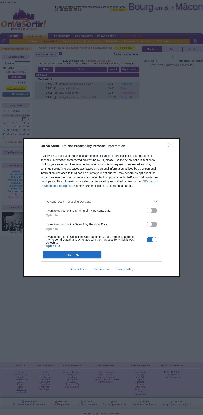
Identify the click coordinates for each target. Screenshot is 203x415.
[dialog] (101, 207)
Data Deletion (78, 269)
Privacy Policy (124, 269)
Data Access (101, 269)
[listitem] (101, 201)
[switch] (152, 210)
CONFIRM (72, 255)
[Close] (172, 146)
